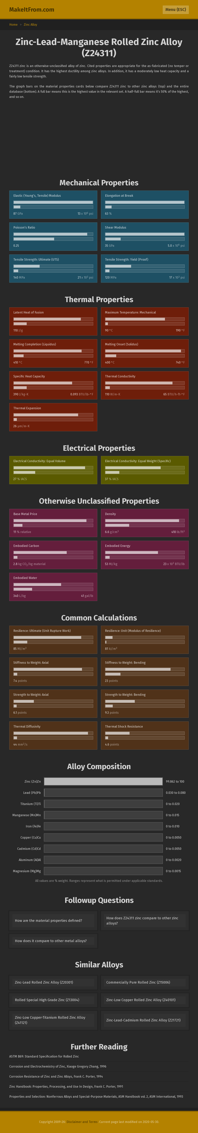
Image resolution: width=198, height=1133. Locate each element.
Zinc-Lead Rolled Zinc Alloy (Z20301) (44, 982)
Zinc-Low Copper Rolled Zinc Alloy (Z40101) (141, 1000)
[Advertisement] (99, 139)
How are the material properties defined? (48, 921)
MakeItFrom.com (31, 9)
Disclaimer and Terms (82, 1122)
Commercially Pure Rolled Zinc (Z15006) (138, 982)
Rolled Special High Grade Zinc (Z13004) (47, 1000)
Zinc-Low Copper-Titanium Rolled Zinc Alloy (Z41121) (50, 1020)
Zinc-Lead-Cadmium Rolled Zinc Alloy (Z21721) (143, 1020)
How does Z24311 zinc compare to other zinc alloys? (142, 920)
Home (13, 24)
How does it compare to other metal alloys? (51, 941)
